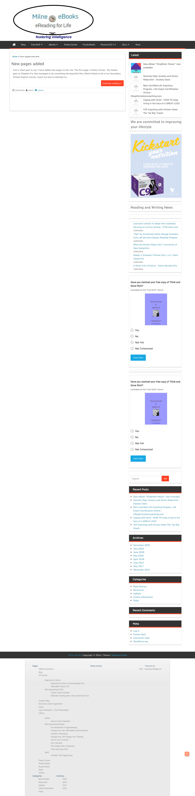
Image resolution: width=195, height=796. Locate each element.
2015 (65, 788)
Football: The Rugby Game (62, 755)
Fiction (47, 718)
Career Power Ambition (60, 692)
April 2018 (138, 559)
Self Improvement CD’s (54, 689)
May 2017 (138, 566)
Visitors (41, 773)
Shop (41, 770)
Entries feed (139, 634)
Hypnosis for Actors (52, 680)
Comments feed (141, 637)
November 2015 (141, 569)
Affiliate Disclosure (46, 669)
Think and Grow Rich (59, 749)
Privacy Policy (44, 763)
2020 (65, 779)
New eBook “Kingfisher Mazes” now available (156, 496)
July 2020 (138, 548)
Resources (138, 590)
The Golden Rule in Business (62, 746)
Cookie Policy (44, 700)
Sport (47, 752)
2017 (65, 785)
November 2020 (141, 545)
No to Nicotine (56, 743)
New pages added (27, 63)
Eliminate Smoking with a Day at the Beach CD (70, 696)
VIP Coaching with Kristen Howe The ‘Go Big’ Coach (160, 111)
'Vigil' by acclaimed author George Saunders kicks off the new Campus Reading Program (155, 235)
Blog (40, 672)
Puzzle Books (44, 766)
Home (14, 56)
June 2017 (138, 562)
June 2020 (138, 552)
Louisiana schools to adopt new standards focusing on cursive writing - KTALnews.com (155, 225)
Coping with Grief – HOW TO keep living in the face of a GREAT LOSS (161, 101)
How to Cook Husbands (60, 721)
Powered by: (150, 666)
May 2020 (138, 555)
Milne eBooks (75, 655)
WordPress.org (140, 641)
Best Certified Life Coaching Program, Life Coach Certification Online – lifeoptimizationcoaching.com (154, 510)
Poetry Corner (44, 760)
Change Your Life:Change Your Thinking (67, 737)
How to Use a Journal (59, 740)
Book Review (140, 586)
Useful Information (143, 597)
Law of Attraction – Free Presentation (54, 710)
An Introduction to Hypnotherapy (64, 727)
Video (136, 600)
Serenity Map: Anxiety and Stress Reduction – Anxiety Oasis (160, 77)
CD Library (43, 675)
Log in (136, 630)
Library (41, 713)
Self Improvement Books (55, 724)
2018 (65, 782)
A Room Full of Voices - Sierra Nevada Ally (155, 265)
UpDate (41, 90)
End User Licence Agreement (50, 704)
